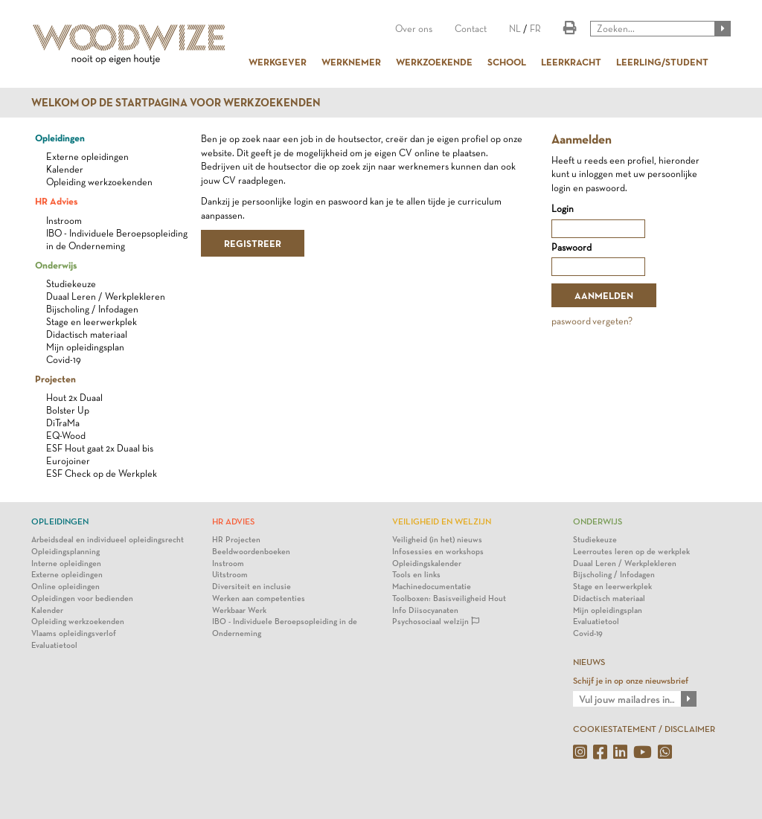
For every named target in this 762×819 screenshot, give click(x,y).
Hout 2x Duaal (74, 397)
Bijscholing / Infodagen (92, 309)
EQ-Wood (66, 435)
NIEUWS (589, 662)
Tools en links (416, 574)
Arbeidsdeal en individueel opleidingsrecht (107, 540)
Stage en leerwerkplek (91, 321)
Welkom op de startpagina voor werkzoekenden (176, 102)
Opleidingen (60, 138)
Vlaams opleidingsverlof (73, 633)
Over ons (413, 28)
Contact (471, 28)
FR (535, 28)
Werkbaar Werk (239, 610)
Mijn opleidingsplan (85, 347)
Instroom (64, 220)
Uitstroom (230, 574)
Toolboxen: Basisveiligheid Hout (449, 598)
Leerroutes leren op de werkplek (631, 551)
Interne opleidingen (66, 563)
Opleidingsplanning (65, 551)
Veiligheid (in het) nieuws (437, 540)
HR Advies (56, 201)
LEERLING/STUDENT (662, 62)
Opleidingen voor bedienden (82, 598)
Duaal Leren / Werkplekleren (105, 296)
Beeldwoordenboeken (251, 551)
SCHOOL (506, 62)
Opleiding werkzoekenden (99, 181)
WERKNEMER (351, 62)
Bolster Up (67, 410)
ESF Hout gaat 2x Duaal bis (99, 448)
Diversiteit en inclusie (251, 586)
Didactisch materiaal (86, 334)
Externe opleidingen (87, 156)
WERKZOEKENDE (434, 62)
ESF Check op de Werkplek (101, 473)
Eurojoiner (68, 460)
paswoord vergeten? (592, 321)
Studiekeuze (71, 283)
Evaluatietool (54, 645)
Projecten (55, 379)
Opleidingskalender (426, 563)
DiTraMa (63, 422)
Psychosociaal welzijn (435, 621)
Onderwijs (56, 265)
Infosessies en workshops (438, 551)
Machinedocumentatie (431, 586)
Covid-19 (63, 359)
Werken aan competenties (258, 598)
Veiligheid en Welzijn (441, 521)
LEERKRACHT (571, 62)
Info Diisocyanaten (425, 610)
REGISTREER (252, 243)
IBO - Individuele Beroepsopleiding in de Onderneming (284, 627)
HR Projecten (236, 540)
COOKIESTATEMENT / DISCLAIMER (644, 729)
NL (515, 28)
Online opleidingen (65, 586)
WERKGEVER (278, 62)
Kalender (64, 169)
